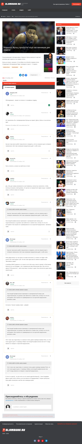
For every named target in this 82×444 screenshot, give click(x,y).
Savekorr (12, 202)
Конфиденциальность (8, 424)
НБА (3, 78)
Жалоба (4, 80)
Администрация (39, 424)
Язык (40, 436)
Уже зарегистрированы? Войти (61, 4)
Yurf (11, 112)
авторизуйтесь (10, 400)
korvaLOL (12, 158)
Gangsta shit (13, 92)
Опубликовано (17, 95)
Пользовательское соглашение (24, 424)
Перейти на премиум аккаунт (67, 424)
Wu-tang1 (12, 239)
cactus (12, 136)
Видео (22, 10)
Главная (4, 10)
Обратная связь (49, 424)
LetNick (12, 178)
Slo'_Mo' (12, 282)
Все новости (68, 283)
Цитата (12, 105)
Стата (13, 10)
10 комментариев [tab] (9, 87)
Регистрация (76, 4)
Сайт (29, 10)
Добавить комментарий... (20, 407)
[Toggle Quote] (8, 209)
